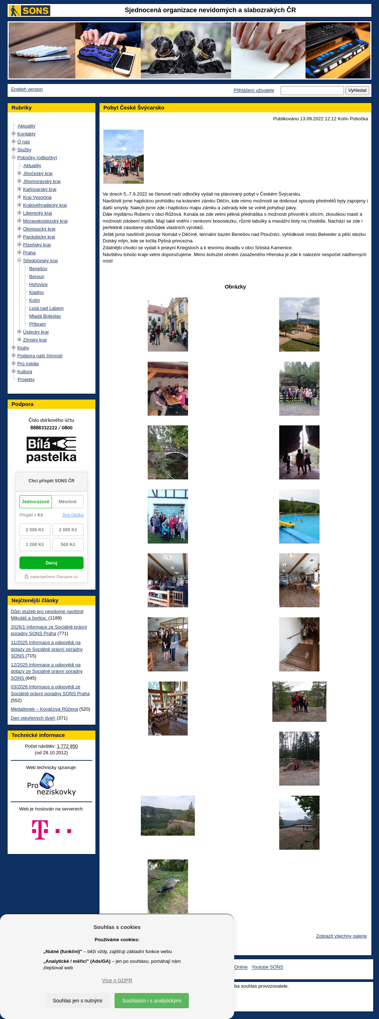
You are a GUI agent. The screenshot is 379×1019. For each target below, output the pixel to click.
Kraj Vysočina (37, 197)
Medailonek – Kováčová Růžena (44, 709)
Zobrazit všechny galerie (341, 936)
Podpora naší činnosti (39, 355)
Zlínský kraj (35, 340)
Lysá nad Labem (46, 308)
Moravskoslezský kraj (45, 221)
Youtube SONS (267, 967)
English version (27, 89)
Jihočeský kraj (38, 173)
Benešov (38, 268)
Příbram (37, 324)
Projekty (26, 379)
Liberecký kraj (37, 213)
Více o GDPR (117, 980)
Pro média (28, 363)
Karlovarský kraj (39, 189)
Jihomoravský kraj (42, 181)
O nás (23, 141)
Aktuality (26, 126)
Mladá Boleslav (45, 316)
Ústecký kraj (36, 332)
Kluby (23, 347)
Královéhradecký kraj (45, 205)
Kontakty (26, 134)
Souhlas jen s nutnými (77, 1001)
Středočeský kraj (40, 260)
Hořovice (38, 284)
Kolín (34, 300)
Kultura (24, 371)
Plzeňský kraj (37, 244)
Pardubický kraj (39, 237)
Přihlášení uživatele (253, 90)
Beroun (36, 276)
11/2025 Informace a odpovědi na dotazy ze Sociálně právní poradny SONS (47, 649)
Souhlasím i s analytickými (151, 1001)
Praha (29, 252)
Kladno (36, 292)
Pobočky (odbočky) (37, 157)
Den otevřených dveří (33, 718)
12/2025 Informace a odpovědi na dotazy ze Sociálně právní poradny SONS (47, 671)
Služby (24, 149)
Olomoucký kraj (39, 229)
